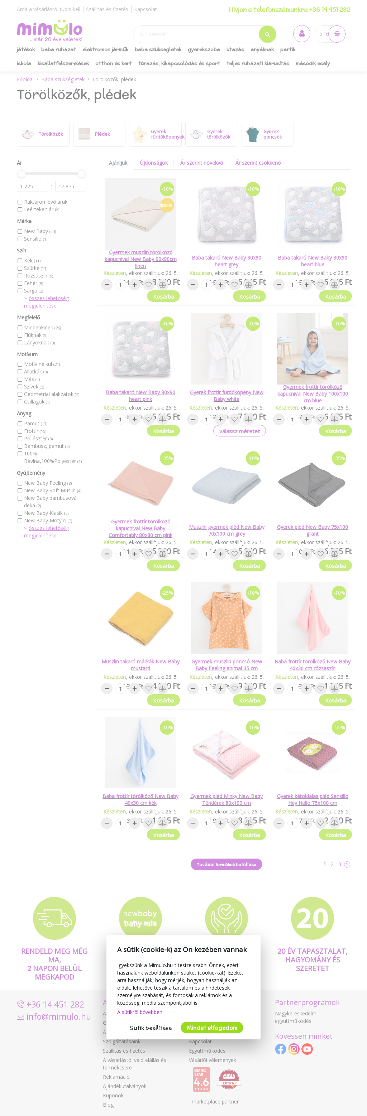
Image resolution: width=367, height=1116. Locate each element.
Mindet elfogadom (212, 1028)
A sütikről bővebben (139, 1012)
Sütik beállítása (151, 1028)
